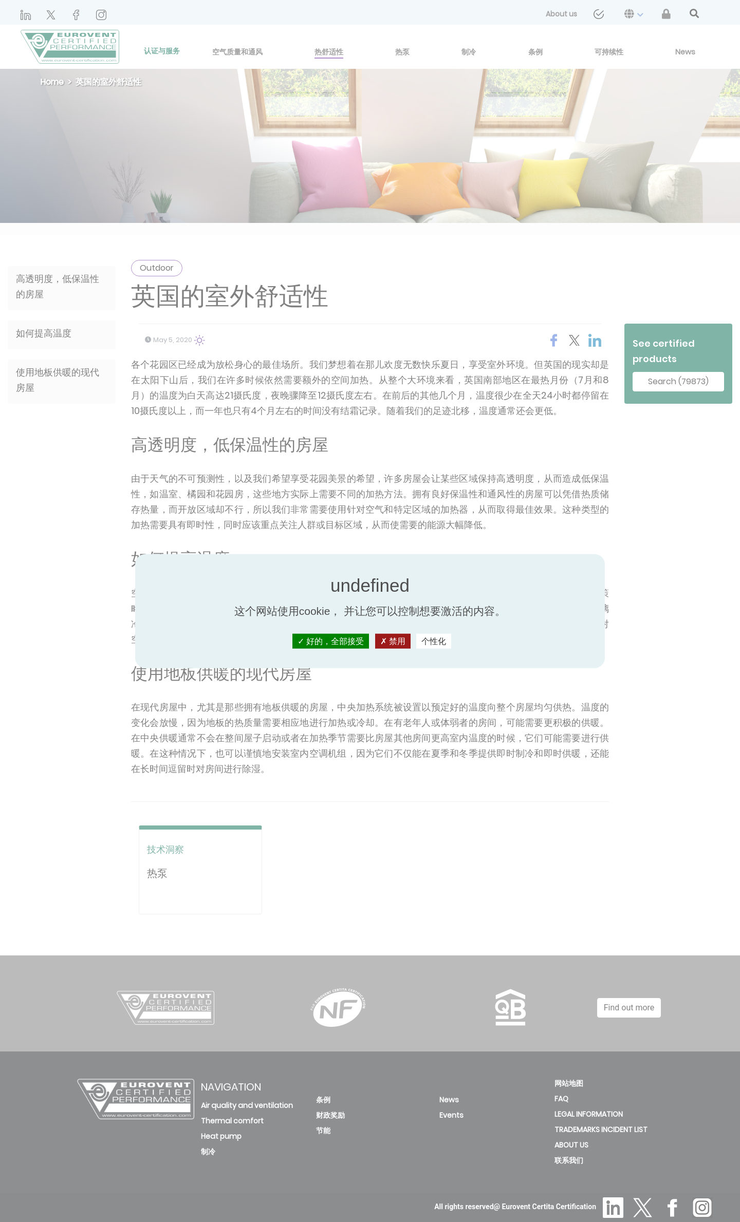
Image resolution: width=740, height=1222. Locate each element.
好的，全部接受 (331, 641)
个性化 (433, 641)
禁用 (392, 641)
